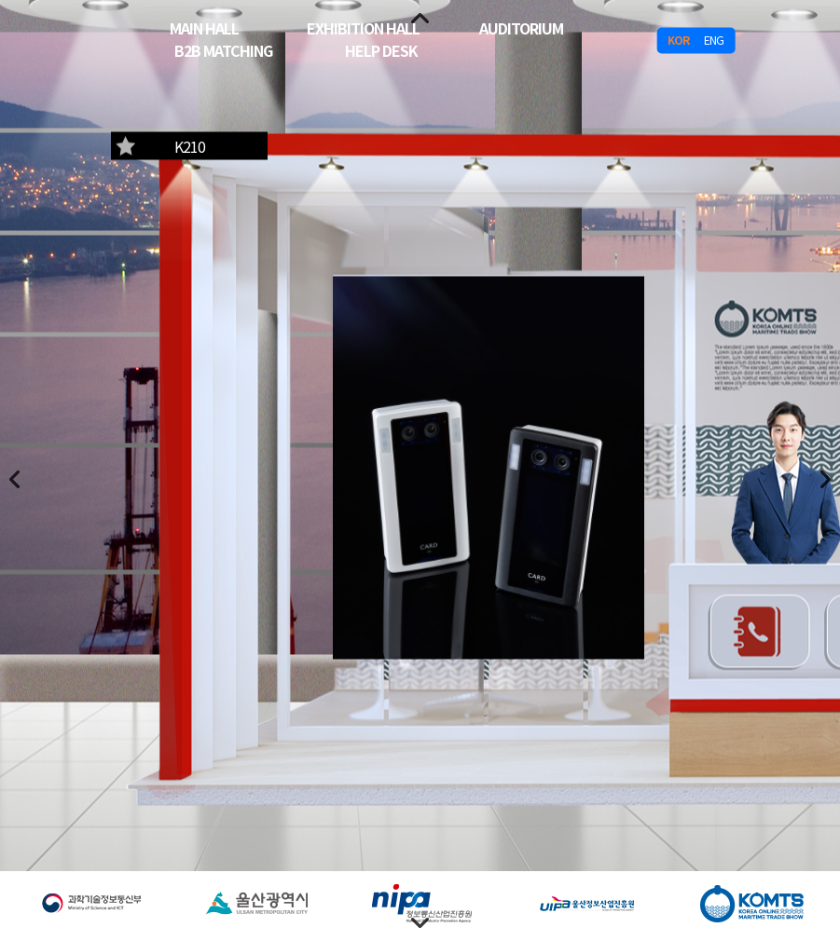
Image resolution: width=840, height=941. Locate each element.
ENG (713, 40)
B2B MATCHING (223, 49)
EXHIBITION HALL (363, 27)
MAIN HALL (204, 27)
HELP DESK (381, 49)
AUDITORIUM (521, 27)
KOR (678, 40)
